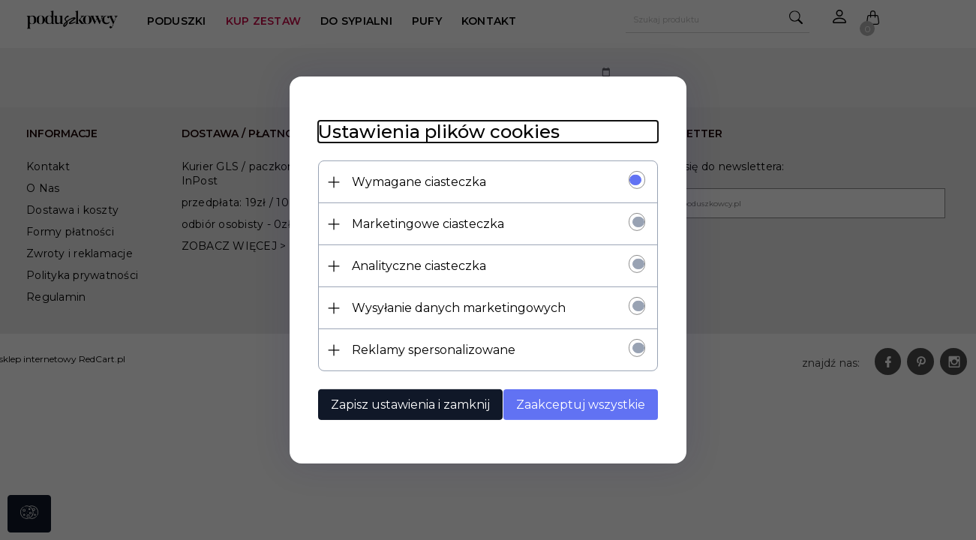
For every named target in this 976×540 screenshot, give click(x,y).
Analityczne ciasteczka (417, 266)
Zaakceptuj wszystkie (583, 405)
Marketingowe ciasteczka (426, 224)
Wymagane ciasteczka (417, 182)
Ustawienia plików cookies (436, 131)
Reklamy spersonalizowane (431, 350)
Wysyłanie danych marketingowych (456, 308)
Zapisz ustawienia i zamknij (408, 405)
